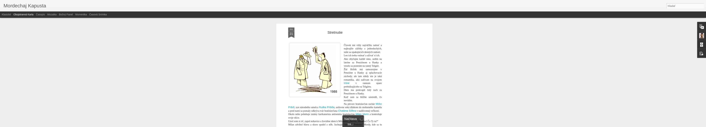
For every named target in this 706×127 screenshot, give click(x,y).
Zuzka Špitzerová (357, 78)
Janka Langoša (309, 109)
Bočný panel (66, 14)
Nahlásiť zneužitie (378, 125)
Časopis (40, 14)
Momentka (81, 14)
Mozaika (51, 14)
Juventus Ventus (304, 47)
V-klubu (363, 40)
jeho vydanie (306, 102)
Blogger (366, 125)
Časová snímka (98, 14)
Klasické (6, 14)
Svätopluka (367, 92)
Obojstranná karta (23, 14)
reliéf (335, 109)
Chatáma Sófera (347, 19)
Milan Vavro (362, 23)
